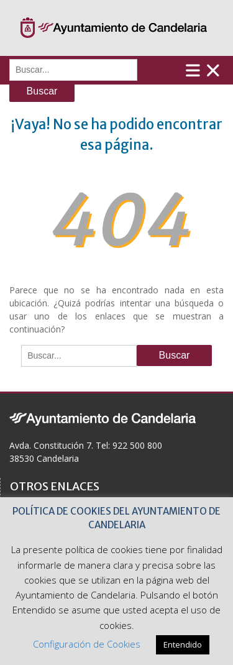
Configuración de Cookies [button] (86, 644)
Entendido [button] (182, 644)
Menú (203, 70)
